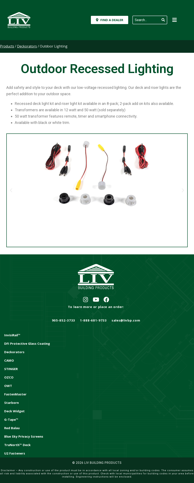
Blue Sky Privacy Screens (23, 436)
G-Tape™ (11, 419)
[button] (11, 190)
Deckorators (14, 352)
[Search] (163, 20)
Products (7, 46)
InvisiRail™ (12, 335)
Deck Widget (14, 411)
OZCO (8, 377)
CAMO (9, 360)
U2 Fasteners (14, 453)
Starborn (11, 402)
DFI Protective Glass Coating (27, 343)
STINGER (11, 369)
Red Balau (12, 428)
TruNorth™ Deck (17, 445)
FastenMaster (15, 394)
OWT (8, 386)
